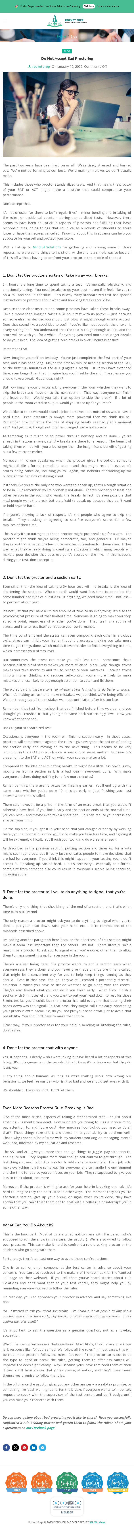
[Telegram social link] (42, 1447)
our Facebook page (40, 1428)
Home (61, 36)
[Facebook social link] (6, 1447)
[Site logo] (67, 20)
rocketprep (41, 66)
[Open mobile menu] (4, 21)
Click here (89, 6)
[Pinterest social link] (24, 1447)
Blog (73, 36)
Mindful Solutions (47, 247)
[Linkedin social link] (33, 1447)
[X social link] (15, 1447)
